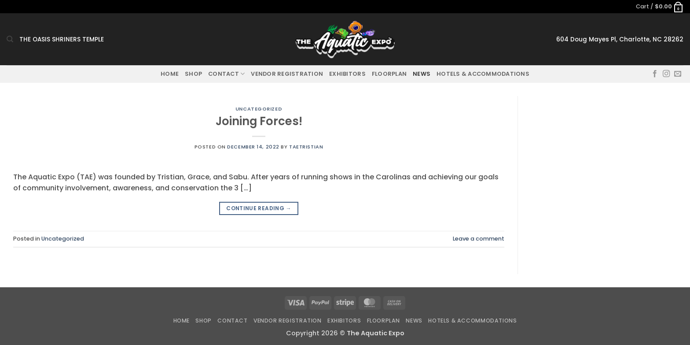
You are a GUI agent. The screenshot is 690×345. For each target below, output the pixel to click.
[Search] (10, 39)
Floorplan (389, 74)
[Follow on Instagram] (666, 74)
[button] (659, 6)
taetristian (306, 146)
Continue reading (258, 208)
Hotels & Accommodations (483, 74)
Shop (193, 74)
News (421, 74)
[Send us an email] (677, 74)
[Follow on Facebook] (654, 74)
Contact (226, 74)
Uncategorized (258, 108)
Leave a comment (478, 238)
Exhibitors (347, 74)
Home (170, 74)
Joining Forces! (259, 121)
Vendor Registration (287, 74)
